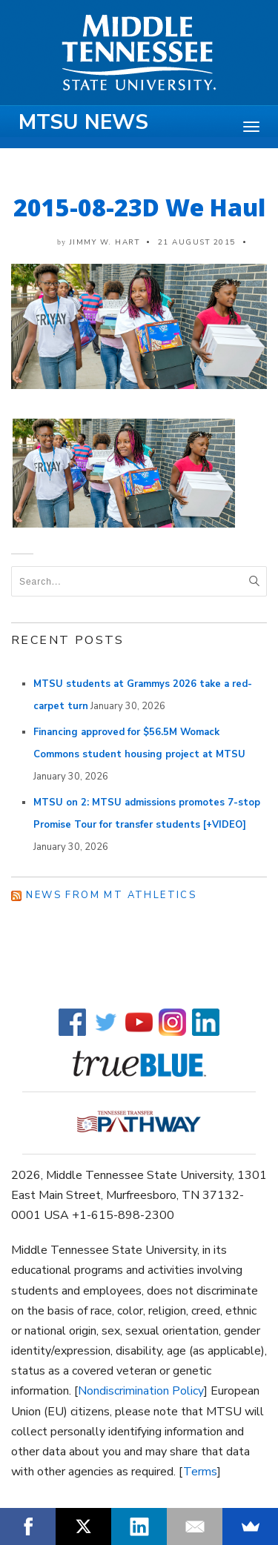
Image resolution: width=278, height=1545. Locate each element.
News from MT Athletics (111, 895)
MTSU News (83, 122)
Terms (200, 1471)
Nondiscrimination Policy (141, 1391)
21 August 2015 (197, 242)
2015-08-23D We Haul (139, 207)
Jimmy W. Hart (105, 242)
